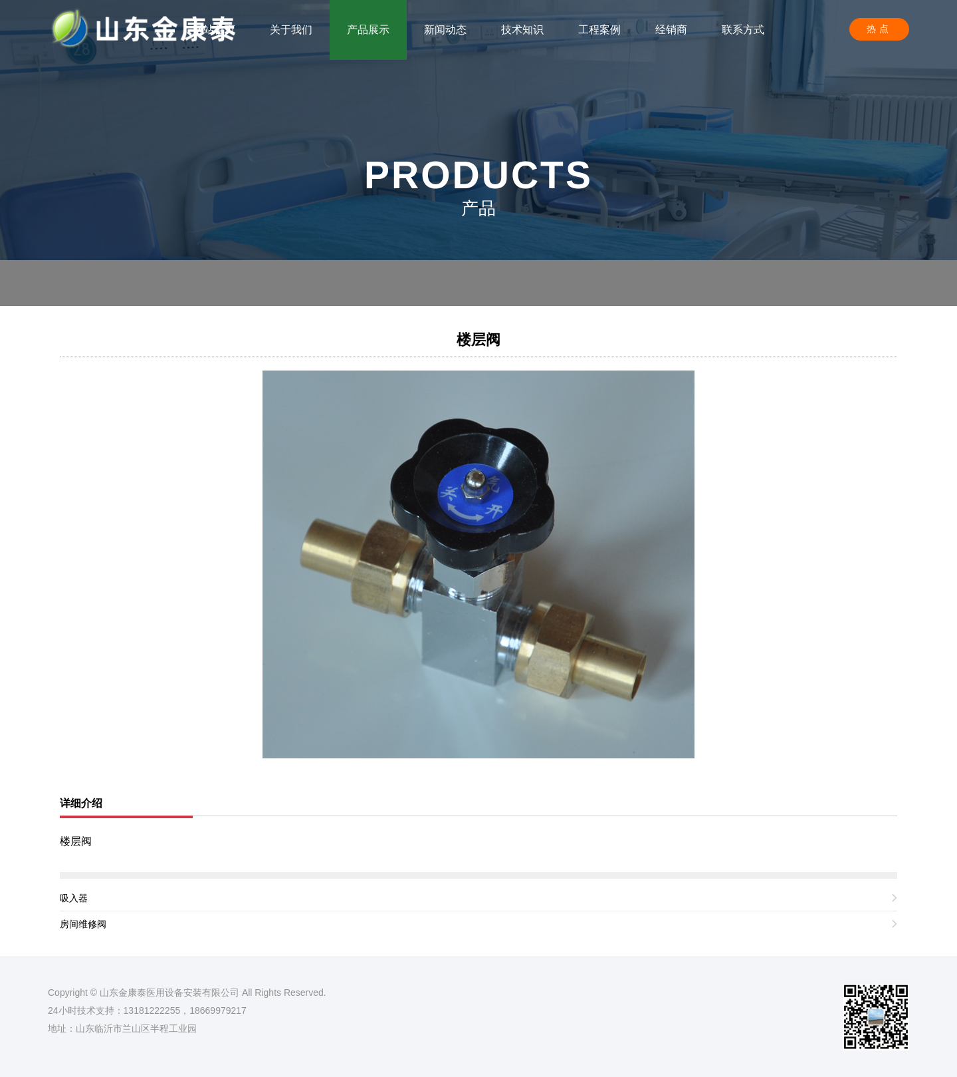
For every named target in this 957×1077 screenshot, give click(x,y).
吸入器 (74, 898)
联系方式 (743, 29)
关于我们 (291, 29)
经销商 (671, 29)
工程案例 (599, 29)
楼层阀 (478, 339)
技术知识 (522, 29)
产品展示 (368, 29)
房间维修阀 (83, 924)
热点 (879, 28)
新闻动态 (445, 29)
